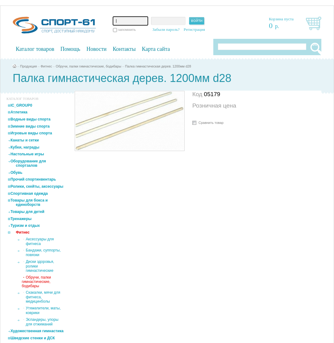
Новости (96, 49)
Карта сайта (156, 49)
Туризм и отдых (25, 225)
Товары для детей (27, 212)
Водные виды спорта (30, 119)
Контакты (124, 49)
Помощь (70, 49)
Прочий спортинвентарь (33, 179)
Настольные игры (27, 154)
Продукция (28, 66)
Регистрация (194, 29)
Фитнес (46, 66)
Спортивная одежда (29, 193)
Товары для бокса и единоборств (29, 202)
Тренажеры (20, 219)
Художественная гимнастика (37, 331)
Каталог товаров (35, 49)
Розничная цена (214, 105)
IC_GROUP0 (21, 105)
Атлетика (18, 112)
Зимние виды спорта (30, 126)
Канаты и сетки (24, 140)
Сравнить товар (210, 123)
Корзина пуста (281, 19)
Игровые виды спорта (31, 133)
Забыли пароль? (166, 29)
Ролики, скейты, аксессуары (36, 186)
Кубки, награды (24, 147)
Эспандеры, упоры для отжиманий (42, 321)
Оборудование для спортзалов (28, 163)
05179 (212, 94)
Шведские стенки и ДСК (32, 338)
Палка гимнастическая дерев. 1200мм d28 (158, 66)
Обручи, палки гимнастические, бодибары (88, 66)
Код (198, 94)
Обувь (16, 172)
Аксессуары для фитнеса (40, 241)
